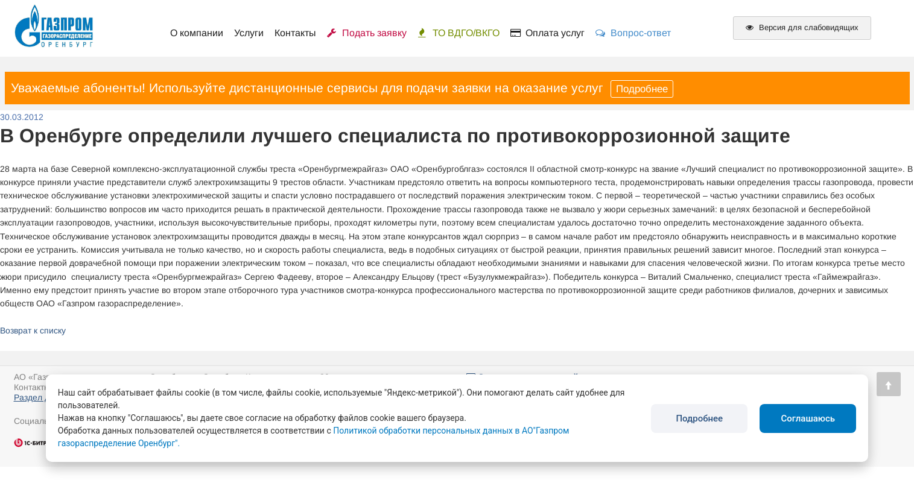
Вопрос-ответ (633, 33)
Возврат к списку (33, 330)
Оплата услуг (547, 33)
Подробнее (642, 89)
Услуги (249, 33)
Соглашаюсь (808, 418)
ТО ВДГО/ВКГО (458, 33)
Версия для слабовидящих (802, 27)
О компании (196, 33)
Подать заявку (367, 33)
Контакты (295, 33)
